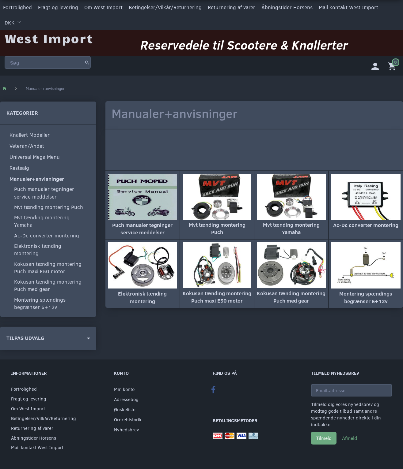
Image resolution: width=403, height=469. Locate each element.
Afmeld (349, 438)
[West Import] (49, 38)
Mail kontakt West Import (348, 7)
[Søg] (87, 62)
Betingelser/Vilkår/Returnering (165, 7)
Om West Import (103, 7)
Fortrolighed (17, 7)
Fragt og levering (58, 7)
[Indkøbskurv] (393, 66)
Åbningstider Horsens (287, 7)
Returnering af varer (231, 7)
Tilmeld (324, 438)
